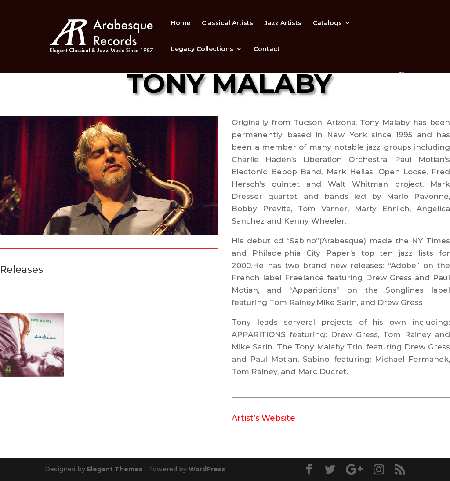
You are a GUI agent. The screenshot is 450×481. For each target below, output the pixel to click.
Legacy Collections (202, 49)
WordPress (207, 469)
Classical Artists (227, 23)
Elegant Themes (114, 469)
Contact (267, 49)
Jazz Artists (283, 23)
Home (180, 23)
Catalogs (327, 23)
